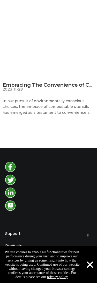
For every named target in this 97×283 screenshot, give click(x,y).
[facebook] (10, 167)
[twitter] (10, 180)
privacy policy (57, 277)
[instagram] (10, 193)
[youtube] (10, 205)
